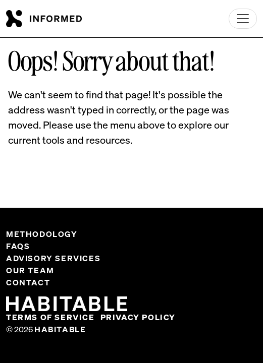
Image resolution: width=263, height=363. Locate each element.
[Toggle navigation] (243, 19)
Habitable (60, 329)
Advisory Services (53, 258)
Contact (28, 282)
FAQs (18, 246)
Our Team (30, 270)
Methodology (42, 233)
